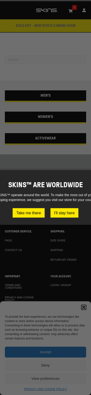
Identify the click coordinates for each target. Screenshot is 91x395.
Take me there (28, 213)
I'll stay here (64, 213)
